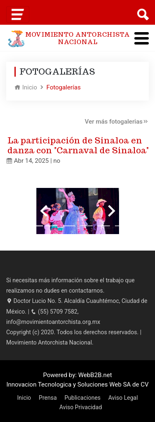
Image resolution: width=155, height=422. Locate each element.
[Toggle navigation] (17, 14)
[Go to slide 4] (69, 225)
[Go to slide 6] (104, 225)
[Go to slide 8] (138, 225)
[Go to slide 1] (17, 225)
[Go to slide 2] (34, 225)
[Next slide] (111, 211)
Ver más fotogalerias (117, 121)
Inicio (25, 87)
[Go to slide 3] (51, 225)
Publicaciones (82, 397)
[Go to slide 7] (121, 225)
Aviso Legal (123, 397)
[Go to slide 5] (86, 225)
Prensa (48, 397)
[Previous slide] (44, 211)
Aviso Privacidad (80, 407)
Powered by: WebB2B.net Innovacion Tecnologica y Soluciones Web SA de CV (77, 379)
